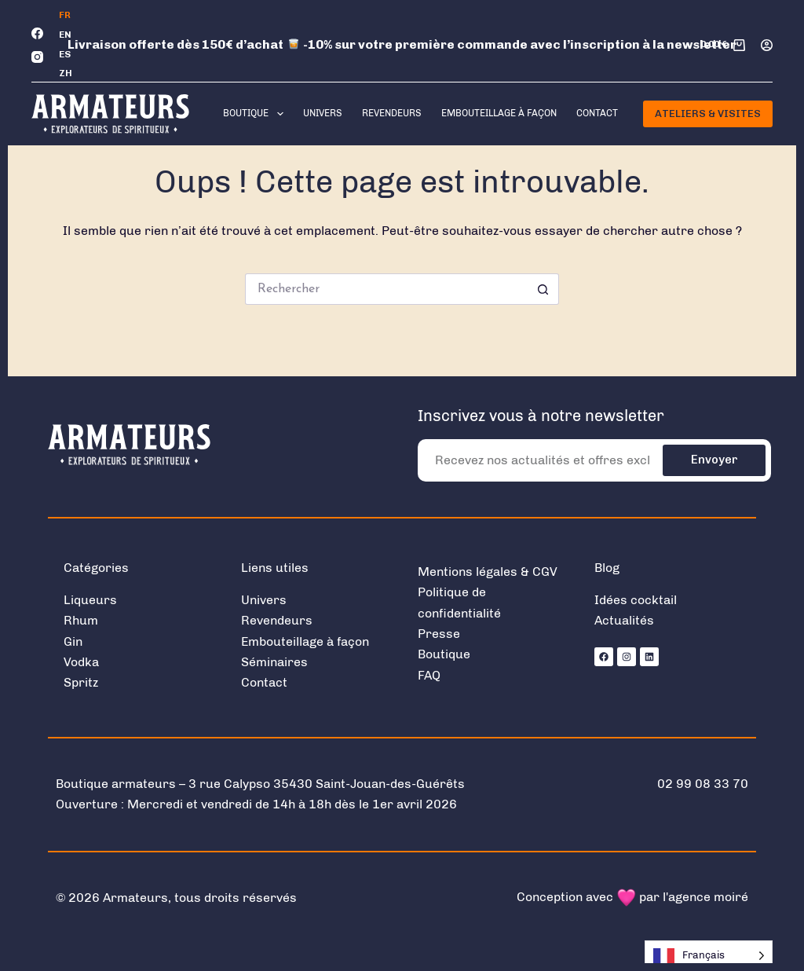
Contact (597, 113)
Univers (322, 113)
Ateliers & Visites (708, 113)
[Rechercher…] (386, 289)
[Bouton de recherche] (543, 289)
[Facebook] (37, 33)
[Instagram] (37, 57)
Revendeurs (392, 113)
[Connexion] (767, 45)
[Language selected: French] (709, 955)
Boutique (256, 113)
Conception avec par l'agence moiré (632, 896)
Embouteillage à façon (499, 113)
